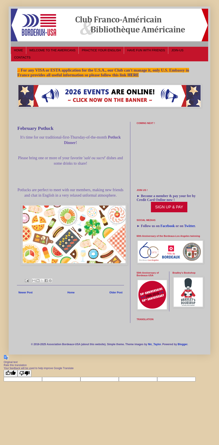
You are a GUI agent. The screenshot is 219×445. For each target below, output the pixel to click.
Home (71, 292)
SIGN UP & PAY (169, 207)
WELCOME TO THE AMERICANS (52, 50)
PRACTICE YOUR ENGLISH (101, 50)
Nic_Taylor (154, 344)
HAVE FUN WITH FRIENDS (146, 50)
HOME (18, 50)
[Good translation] (11, 373)
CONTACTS (22, 57)
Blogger (182, 344)
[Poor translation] (24, 373)
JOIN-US (177, 50)
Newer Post (25, 292)
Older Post (116, 292)
